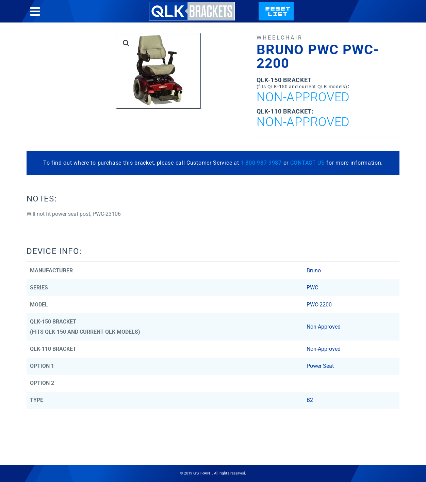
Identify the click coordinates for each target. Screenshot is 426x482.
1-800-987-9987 (261, 163)
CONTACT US (307, 163)
